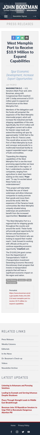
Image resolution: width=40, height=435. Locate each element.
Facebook (13, 38)
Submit (34, 16)
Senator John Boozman (20, 8)
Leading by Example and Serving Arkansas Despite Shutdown (19, 394)
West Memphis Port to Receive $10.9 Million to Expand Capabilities (19, 52)
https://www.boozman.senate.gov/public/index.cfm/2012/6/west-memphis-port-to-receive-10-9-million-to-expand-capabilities (19, 298)
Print (27, 38)
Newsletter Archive (10, 368)
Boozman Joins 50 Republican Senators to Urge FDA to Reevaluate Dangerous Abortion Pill (19, 410)
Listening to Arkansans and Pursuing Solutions (17, 386)
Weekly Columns (9, 344)
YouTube (28, 432)
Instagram (17, 432)
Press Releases (8, 339)
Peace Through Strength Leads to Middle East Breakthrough (19, 401)
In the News (7, 353)
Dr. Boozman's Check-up (12, 358)
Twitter (18, 38)
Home (13, 425)
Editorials (5, 349)
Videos (4, 363)
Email (22, 38)
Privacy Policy (23, 425)
